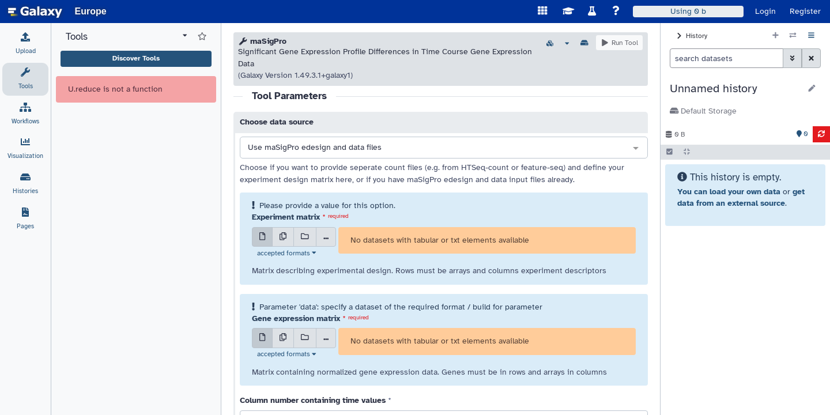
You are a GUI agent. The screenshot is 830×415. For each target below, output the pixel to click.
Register (805, 11)
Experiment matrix (286, 217)
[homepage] (35, 11)
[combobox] (444, 148)
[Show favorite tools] (202, 37)
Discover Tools (136, 58)
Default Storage (703, 111)
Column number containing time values (313, 400)
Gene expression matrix (296, 318)
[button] (735, 89)
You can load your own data (728, 192)
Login (765, 11)
